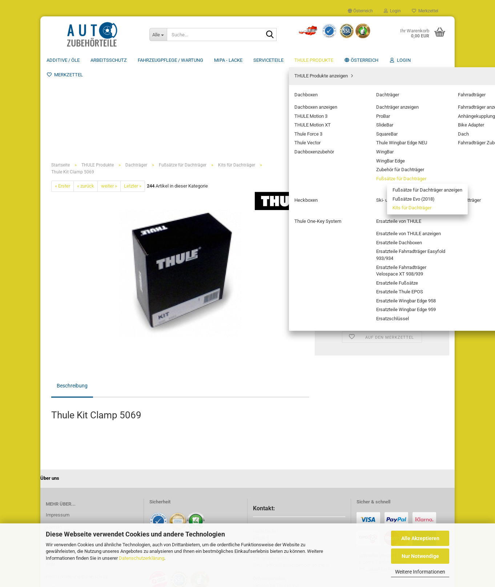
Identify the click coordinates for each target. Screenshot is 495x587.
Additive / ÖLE (63, 60)
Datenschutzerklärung (141, 558)
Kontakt (54, 440)
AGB (50, 478)
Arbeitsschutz (108, 60)
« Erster (62, 99)
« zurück (85, 99)
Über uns (438, 60)
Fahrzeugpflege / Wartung (170, 60)
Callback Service (63, 502)
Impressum (57, 428)
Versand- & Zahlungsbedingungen (80, 453)
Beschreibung (72, 299)
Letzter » (132, 99)
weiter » (109, 99)
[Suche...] (158, 34)
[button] (360, 10)
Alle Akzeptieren (420, 538)
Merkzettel (425, 10)
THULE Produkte (313, 60)
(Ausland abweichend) (397, 127)
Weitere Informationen (420, 572)
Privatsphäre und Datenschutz (77, 490)
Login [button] (392, 10)
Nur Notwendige (420, 556)
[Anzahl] (382, 173)
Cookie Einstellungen (67, 513)
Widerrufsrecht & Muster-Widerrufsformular (91, 465)
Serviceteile (268, 60)
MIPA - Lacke (228, 60)
